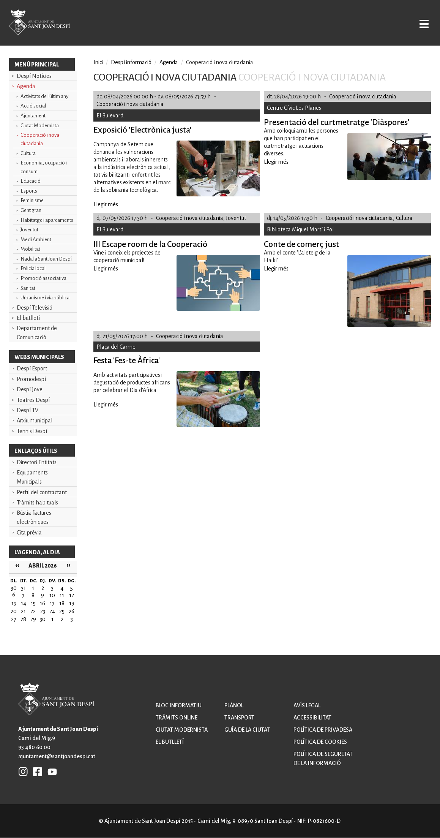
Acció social (33, 106)
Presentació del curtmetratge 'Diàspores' (336, 122)
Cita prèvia (29, 533)
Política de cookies (320, 742)
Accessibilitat (312, 718)
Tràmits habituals (37, 503)
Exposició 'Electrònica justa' (142, 129)
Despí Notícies (34, 76)
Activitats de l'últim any (44, 96)
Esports (29, 191)
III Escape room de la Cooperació (150, 244)
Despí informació (131, 62)
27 (13, 619)
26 (71, 611)
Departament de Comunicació (37, 332)
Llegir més (105, 204)
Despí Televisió (34, 308)
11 (62, 595)
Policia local (33, 268)
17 (52, 603)
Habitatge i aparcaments (47, 220)
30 (43, 619)
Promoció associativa (43, 278)
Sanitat (28, 288)
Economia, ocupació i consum (44, 167)
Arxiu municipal (34, 420)
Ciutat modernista (182, 730)
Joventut (29, 229)
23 (42, 611)
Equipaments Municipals (32, 477)
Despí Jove (30, 389)
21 (23, 611)
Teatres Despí (33, 400)
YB (50, 771)
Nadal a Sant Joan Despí (46, 259)
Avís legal (306, 705)
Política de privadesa (322, 730)
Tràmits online (176, 718)
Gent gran (31, 210)
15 (33, 603)
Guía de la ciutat (247, 730)
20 (14, 611)
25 (62, 611)
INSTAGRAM (23, 771)
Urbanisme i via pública (45, 297)
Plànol (233, 705)
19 (71, 603)
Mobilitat (30, 249)
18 (62, 603)
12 (71, 595)
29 (33, 619)
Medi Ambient (36, 239)
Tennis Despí (32, 431)
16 (42, 603)
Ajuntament (33, 116)
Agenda (26, 86)
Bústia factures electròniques (34, 517)
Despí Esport (32, 368)
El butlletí (28, 318)
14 (23, 603)
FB (36, 771)
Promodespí (31, 379)
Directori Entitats (37, 462)
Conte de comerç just (301, 244)
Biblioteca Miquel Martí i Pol (300, 229)
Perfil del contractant (42, 492)
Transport (239, 718)
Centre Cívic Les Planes (294, 108)
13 (13, 603)
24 (52, 611)
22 (33, 611)
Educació (31, 181)
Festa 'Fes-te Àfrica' (126, 360)
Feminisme (32, 200)
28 (23, 619)
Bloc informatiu (179, 705)
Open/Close (416, 23)
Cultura (28, 153)
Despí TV (27, 410)
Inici (98, 62)
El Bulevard (109, 115)
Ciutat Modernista (40, 125)
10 (52, 595)
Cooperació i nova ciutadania (40, 139)
